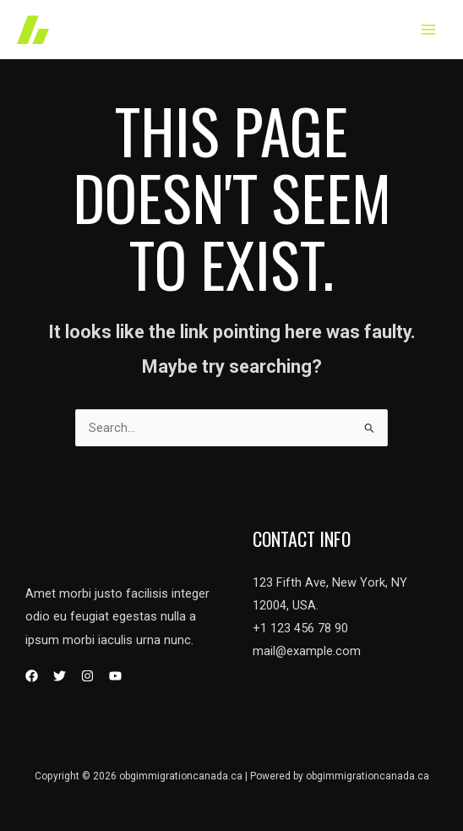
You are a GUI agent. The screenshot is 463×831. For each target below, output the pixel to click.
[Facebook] (31, 676)
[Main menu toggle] (428, 29)
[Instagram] (87, 676)
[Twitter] (59, 676)
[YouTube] (115, 676)
